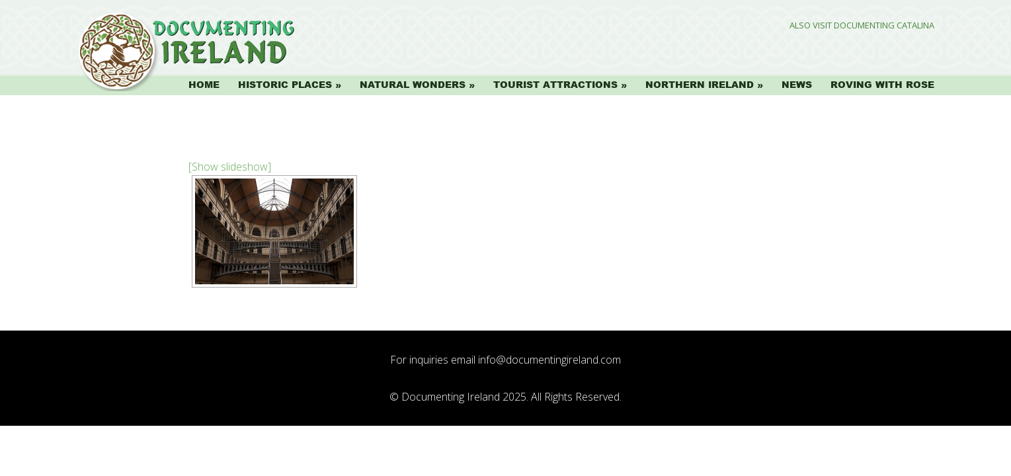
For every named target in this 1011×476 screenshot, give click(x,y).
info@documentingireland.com (549, 359)
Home (204, 84)
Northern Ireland (699, 84)
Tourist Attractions (555, 84)
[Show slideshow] (229, 166)
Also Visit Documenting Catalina (861, 25)
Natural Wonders (412, 84)
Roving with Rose (882, 84)
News (797, 84)
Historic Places (285, 84)
